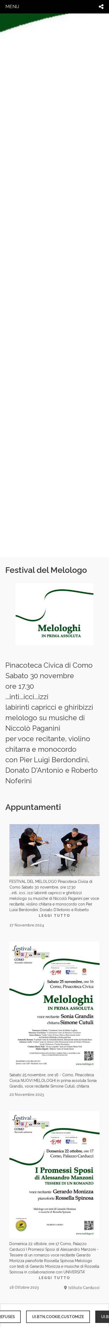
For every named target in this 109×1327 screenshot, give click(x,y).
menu (12, 6)
